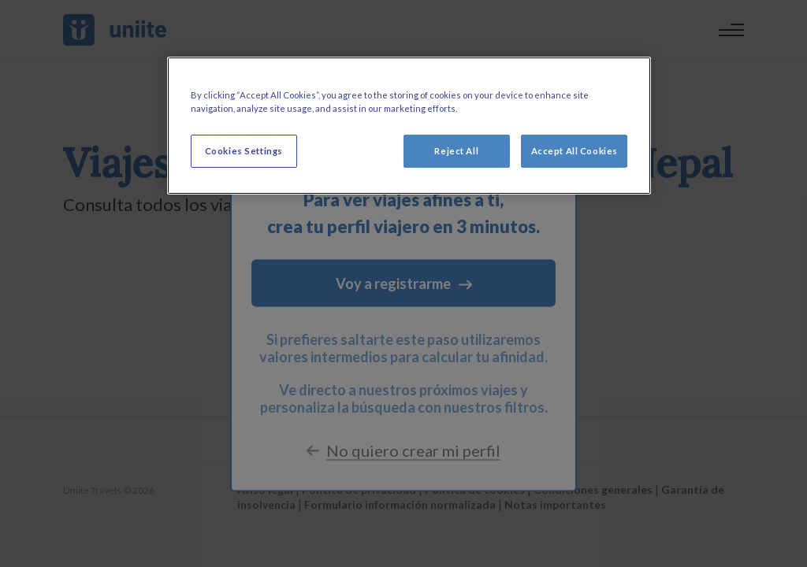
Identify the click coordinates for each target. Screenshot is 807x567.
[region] (409, 126)
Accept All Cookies (574, 151)
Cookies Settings (244, 151)
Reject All (456, 151)
